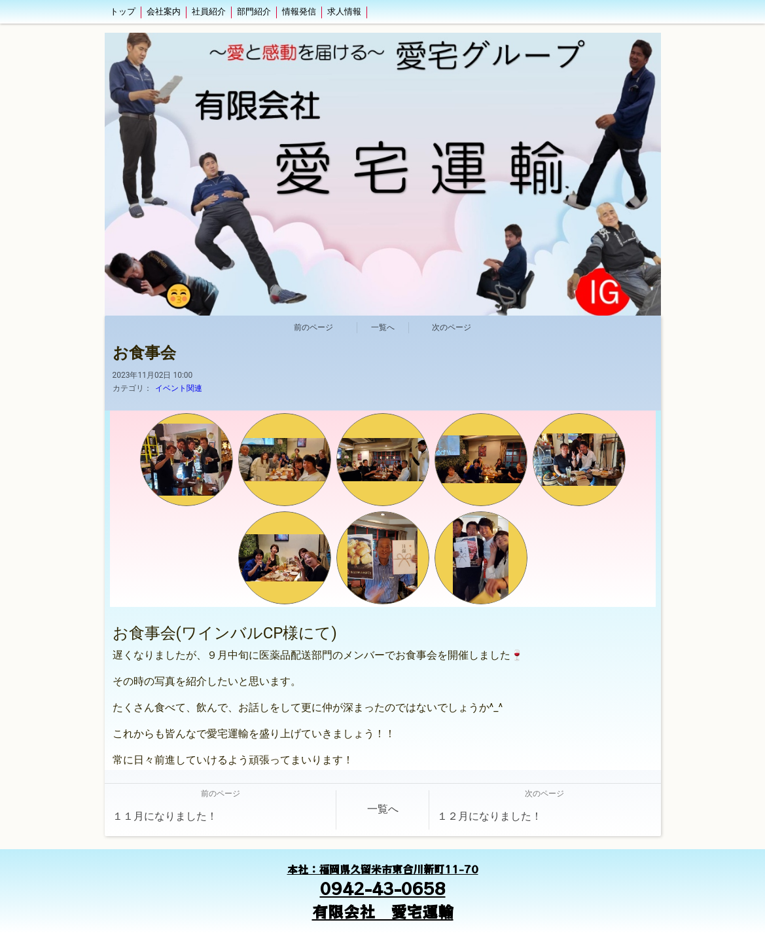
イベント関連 (178, 388)
